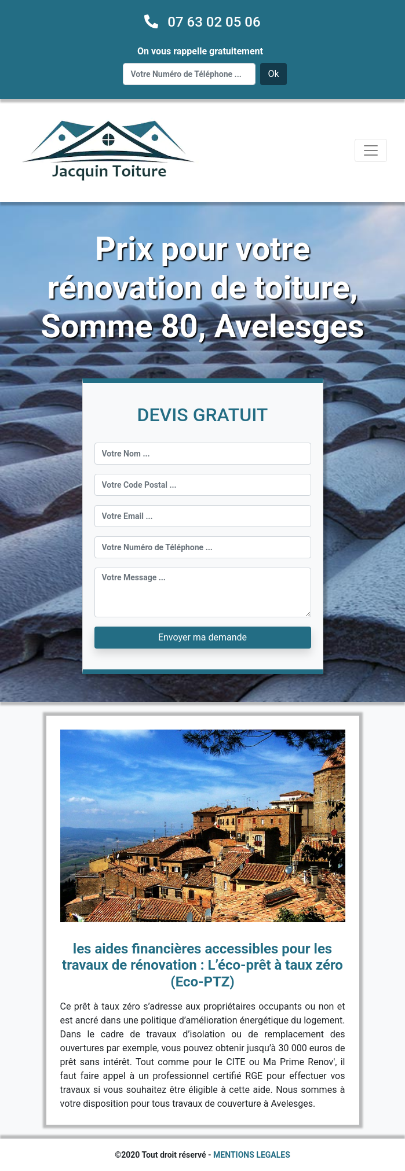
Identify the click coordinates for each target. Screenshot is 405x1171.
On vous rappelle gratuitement (200, 51)
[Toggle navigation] (371, 150)
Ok (273, 73)
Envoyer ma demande (202, 637)
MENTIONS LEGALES (251, 1154)
